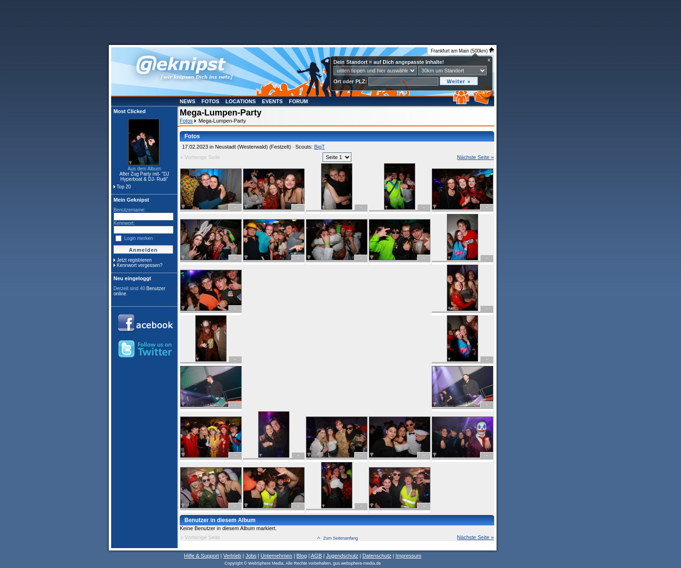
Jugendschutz (342, 556)
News (187, 101)
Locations (241, 101)
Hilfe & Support (201, 556)
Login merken (138, 238)
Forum (298, 101)
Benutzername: (130, 210)
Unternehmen (276, 556)
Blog (302, 556)
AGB (316, 556)
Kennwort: (124, 223)
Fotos (210, 101)
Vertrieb (232, 556)
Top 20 (124, 186)
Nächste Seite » (475, 157)
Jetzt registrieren (134, 260)
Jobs (250, 556)
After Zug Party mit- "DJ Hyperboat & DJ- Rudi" (144, 176)
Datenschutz (376, 556)
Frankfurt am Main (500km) (462, 50)
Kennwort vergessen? (140, 265)
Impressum (408, 556)
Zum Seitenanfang (340, 538)
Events (272, 101)
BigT (319, 147)
